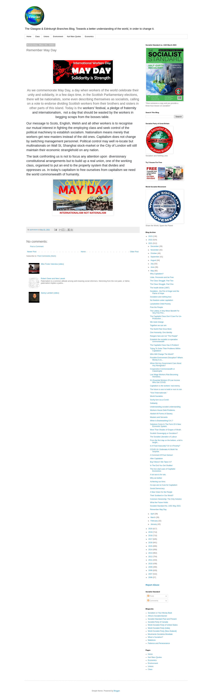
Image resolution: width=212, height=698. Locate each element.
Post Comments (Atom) (46, 256)
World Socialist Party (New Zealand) (162, 631)
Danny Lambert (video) (50, 293)
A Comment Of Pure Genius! (161, 455)
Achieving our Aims (157, 482)
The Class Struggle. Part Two (161, 281)
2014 (150, 550)
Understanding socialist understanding (165, 407)
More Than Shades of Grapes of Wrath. (165, 430)
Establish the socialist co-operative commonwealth (163, 340)
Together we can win (158, 325)
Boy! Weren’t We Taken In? (161, 462)
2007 (150, 574)
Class (37, 36)
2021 (150, 243)
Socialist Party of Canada (158, 622)
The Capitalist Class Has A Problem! (164, 345)
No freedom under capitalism (161, 300)
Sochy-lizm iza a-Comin (159, 400)
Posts (150, 596)
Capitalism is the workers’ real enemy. (165, 386)
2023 (150, 236)
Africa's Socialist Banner (157, 616)
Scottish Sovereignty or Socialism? (164, 433)
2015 (150, 546)
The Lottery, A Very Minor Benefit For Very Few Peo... (164, 312)
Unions (46, 36)
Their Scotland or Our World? (161, 495)
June (152, 267)
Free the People (156, 307)
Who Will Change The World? (162, 354)
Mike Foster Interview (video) (52, 264)
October (153, 253)
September (155, 257)
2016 (150, 543)
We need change (157, 322)
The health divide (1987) (159, 288)
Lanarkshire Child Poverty (160, 304)
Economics (89, 36)
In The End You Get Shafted (161, 465)
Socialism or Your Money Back (160, 613)
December (154, 246)
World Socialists (156, 396)
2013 (150, 553)
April (152, 514)
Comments (152, 601)
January (153, 524)
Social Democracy (157, 488)
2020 (150, 529)
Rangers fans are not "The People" (164, 336)
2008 (150, 570)
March (153, 517)
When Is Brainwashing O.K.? (161, 421)
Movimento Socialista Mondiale (160, 634)
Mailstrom (152, 640)
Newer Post (31, 252)
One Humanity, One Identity (161, 332)
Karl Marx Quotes (74, 36)
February (154, 521)
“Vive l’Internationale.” (158, 393)
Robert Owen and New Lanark (53, 278)
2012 (150, 557)
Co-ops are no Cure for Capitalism (163, 485)
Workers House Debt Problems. (162, 410)
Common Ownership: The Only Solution (166, 499)
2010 (150, 564)
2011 (150, 560)
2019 (150, 532)
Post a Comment (36, 246)
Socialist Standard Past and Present (162, 619)
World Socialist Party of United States (163, 625)
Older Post (134, 252)
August (153, 260)
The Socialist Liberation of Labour (163, 437)
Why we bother (156, 478)
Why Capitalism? (156, 274)
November (154, 250)
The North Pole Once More (160, 329)
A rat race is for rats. (158, 475)
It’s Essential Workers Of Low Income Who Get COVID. (165, 381)
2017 (150, 539)
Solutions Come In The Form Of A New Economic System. (165, 425)
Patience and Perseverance (159, 643)
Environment (58, 36)
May (152, 271)
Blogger (117, 691)
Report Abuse (152, 585)
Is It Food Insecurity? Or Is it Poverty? (165, 446)
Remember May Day (158, 509)
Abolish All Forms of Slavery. (161, 414)
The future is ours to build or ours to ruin (166, 389)
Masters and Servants (158, 417)
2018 (150, 536)
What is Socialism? (155, 637)
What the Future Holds (159, 502)
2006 (150, 577)
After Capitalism (156, 458)
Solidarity (153, 403)
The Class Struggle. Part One (161, 284)
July (152, 264)
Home (29, 36)
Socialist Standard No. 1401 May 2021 (165, 506)
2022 (150, 240)
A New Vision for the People (161, 492)
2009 (150, 567)
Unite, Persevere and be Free (161, 277)
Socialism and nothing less (160, 297)
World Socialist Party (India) (159, 628)
